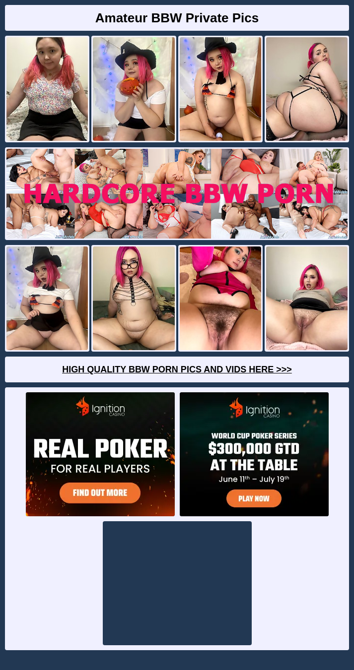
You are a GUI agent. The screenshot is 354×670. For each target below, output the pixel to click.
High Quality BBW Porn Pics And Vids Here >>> (177, 369)
